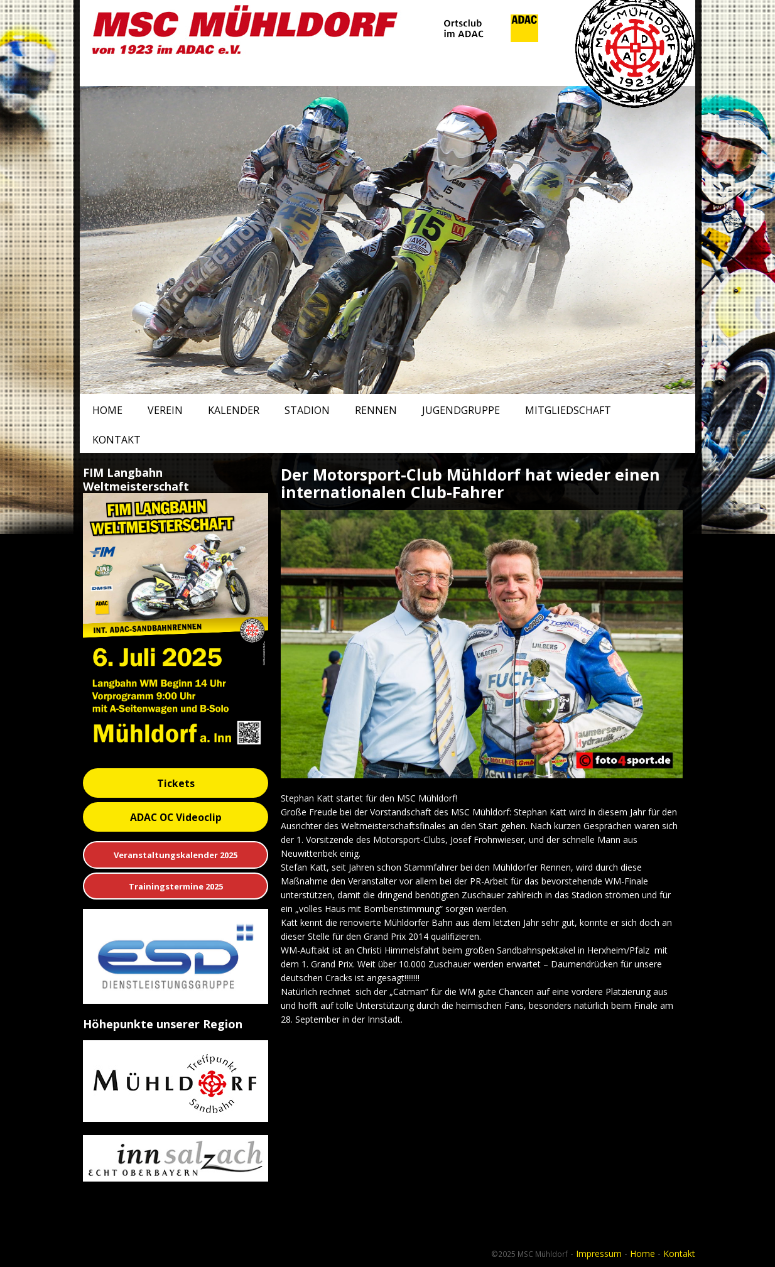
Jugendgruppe (461, 410)
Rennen (376, 410)
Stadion (307, 410)
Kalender (233, 410)
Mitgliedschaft (568, 410)
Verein (165, 410)
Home (107, 410)
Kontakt (116, 440)
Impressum (599, 1253)
